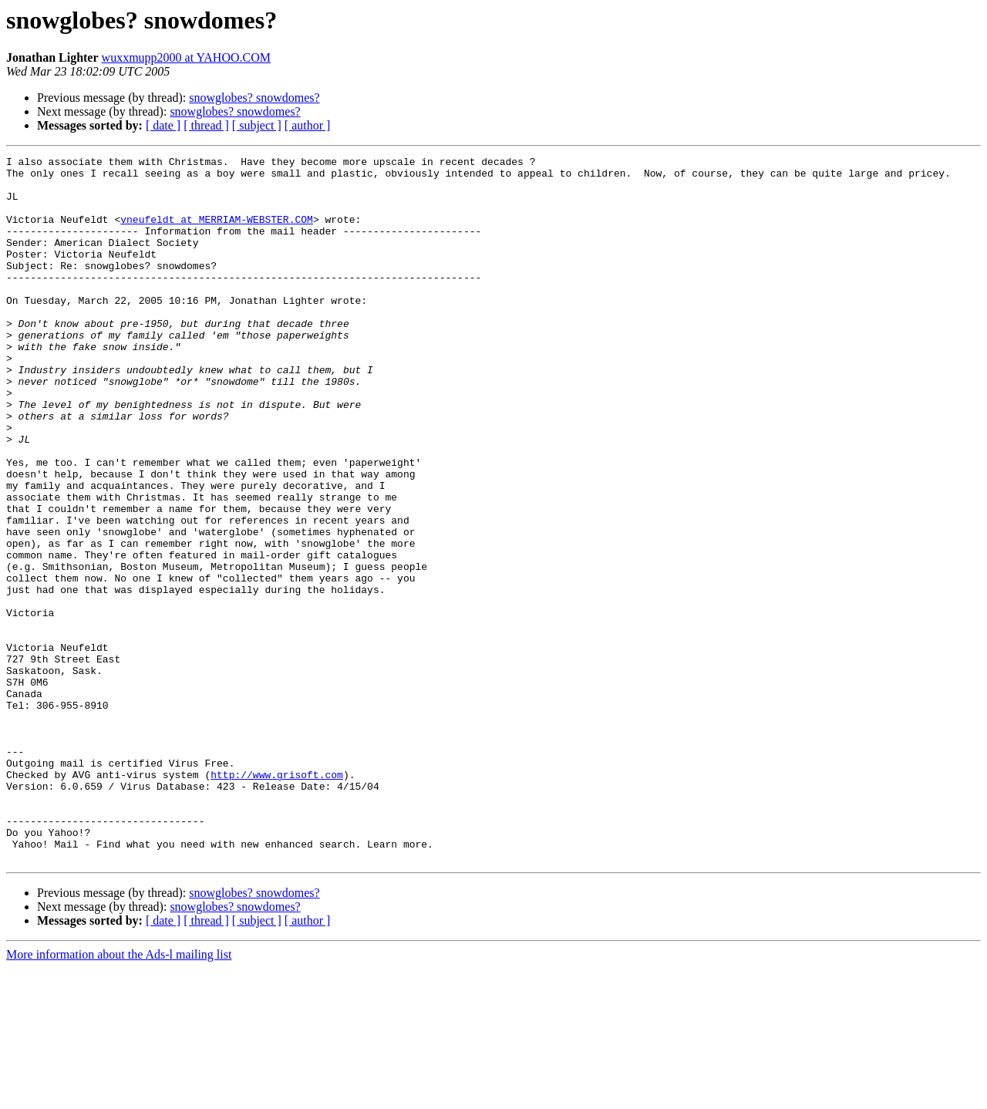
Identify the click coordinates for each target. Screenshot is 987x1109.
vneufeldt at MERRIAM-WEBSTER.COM (216, 233)
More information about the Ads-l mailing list (118, 1095)
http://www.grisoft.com (277, 899)
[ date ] (163, 125)
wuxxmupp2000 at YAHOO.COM (186, 57)
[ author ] (308, 125)
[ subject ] (256, 125)
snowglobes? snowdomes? (254, 97)
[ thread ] (206, 125)
